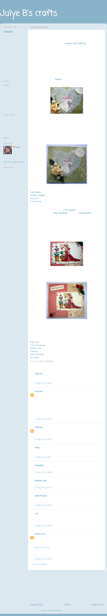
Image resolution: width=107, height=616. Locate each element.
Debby (37, 447)
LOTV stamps (69, 210)
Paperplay (34, 351)
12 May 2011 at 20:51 (43, 505)
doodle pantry (85, 213)
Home (67, 605)
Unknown (39, 391)
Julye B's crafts (28, 13)
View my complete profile (14, 162)
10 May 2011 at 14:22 (43, 419)
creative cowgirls (37, 195)
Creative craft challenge (75, 43)
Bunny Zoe (34, 198)
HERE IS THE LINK (42, 547)
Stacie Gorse (40, 534)
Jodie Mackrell (41, 495)
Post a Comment (40, 564)
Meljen (58, 79)
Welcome (8, 32)
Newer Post (36, 605)
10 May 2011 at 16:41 (43, 457)
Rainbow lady (35, 348)
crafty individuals (60, 213)
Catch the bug (35, 201)
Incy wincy (34, 357)
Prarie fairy (34, 342)
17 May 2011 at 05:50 (43, 525)
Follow (6, 137)
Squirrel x (39, 373)
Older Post (97, 605)
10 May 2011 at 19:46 (43, 472)
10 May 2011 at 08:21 (43, 383)
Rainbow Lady (41, 480)
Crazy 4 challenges (38, 345)
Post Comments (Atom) (52, 610)
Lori (36, 513)
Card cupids (35, 192)
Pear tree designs (37, 354)
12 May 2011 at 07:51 (43, 487)
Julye (17, 147)
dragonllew (39, 465)
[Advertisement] (66, 586)
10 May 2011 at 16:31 (43, 439)
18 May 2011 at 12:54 (43, 559)
